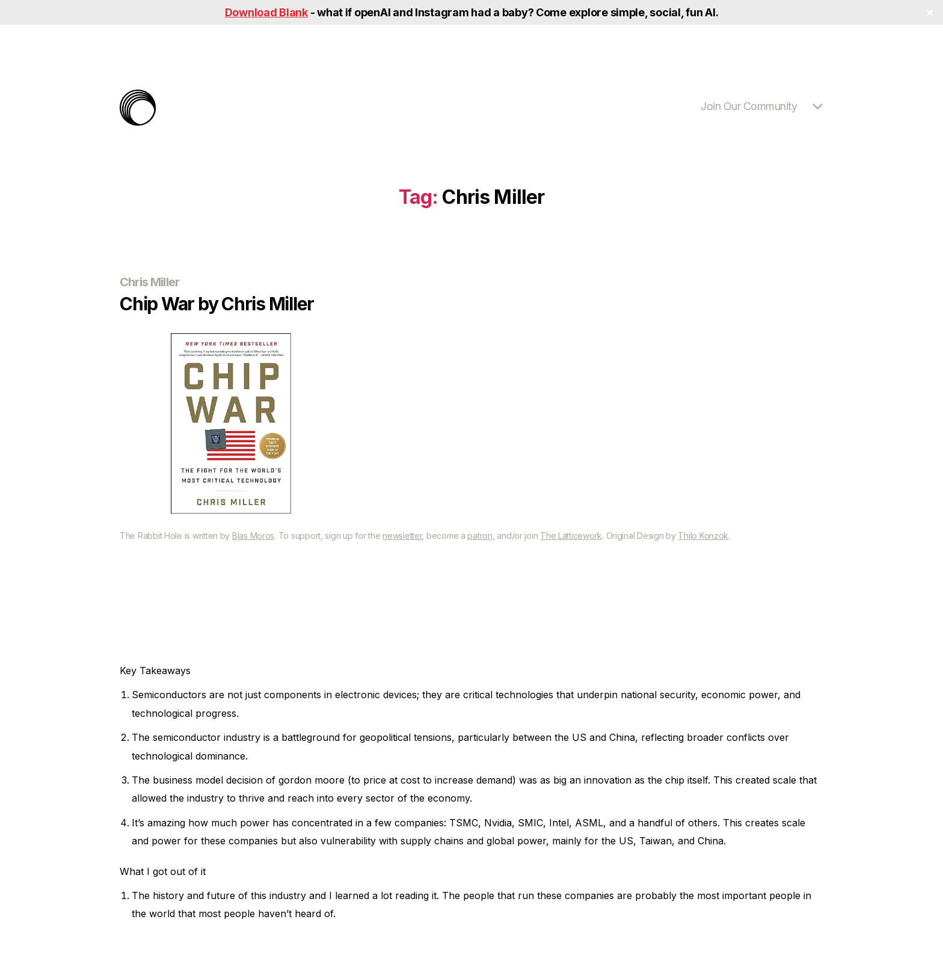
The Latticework (571, 535)
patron (479, 535)
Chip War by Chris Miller (217, 304)
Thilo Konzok (703, 535)
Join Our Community (749, 106)
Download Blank (266, 12)
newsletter (402, 535)
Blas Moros (253, 535)
